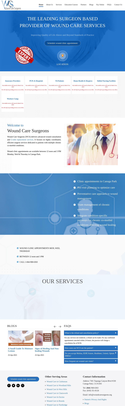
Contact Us (118, 5)
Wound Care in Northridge (57, 388)
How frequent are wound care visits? (79, 345)
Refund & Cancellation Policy (58, 396)
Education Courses (71, 5)
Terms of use (89, 391)
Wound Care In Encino (55, 381)
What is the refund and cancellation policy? (82, 316)
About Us (49, 5)
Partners (83, 5)
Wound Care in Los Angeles (57, 392)
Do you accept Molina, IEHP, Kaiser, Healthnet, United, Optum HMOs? (89, 338)
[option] (13, 327)
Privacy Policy (90, 395)
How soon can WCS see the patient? (79, 331)
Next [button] (60, 310)
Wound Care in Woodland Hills (59, 369)
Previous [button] (55, 310)
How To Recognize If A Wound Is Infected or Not (11, 333)
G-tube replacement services (22, 123)
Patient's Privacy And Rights (95, 383)
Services (59, 5)
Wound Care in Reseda (55, 384)
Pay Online (100, 5)
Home (41, 5)
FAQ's (109, 5)
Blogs (91, 5)
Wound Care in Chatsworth (57, 377)
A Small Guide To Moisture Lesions (39, 333)
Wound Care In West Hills (57, 373)
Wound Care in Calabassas (57, 365)
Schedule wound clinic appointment (62, 43)
